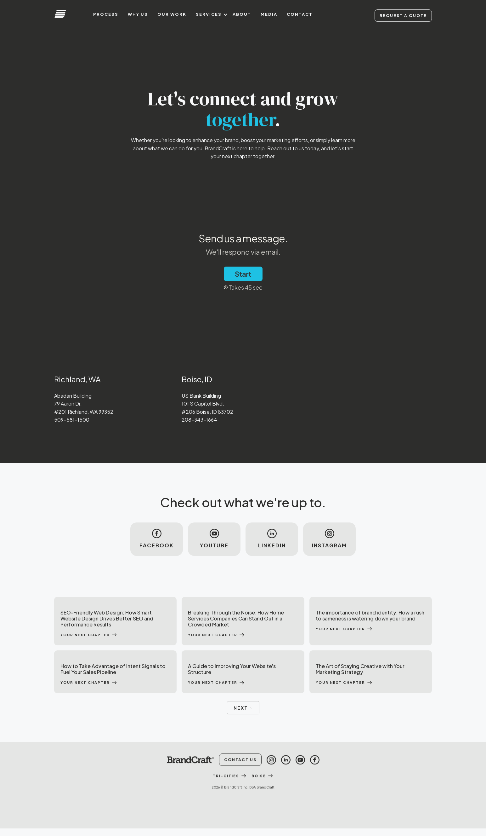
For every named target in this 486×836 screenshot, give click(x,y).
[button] (209, 14)
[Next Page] (243, 707)
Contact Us (240, 777)
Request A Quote (403, 15)
